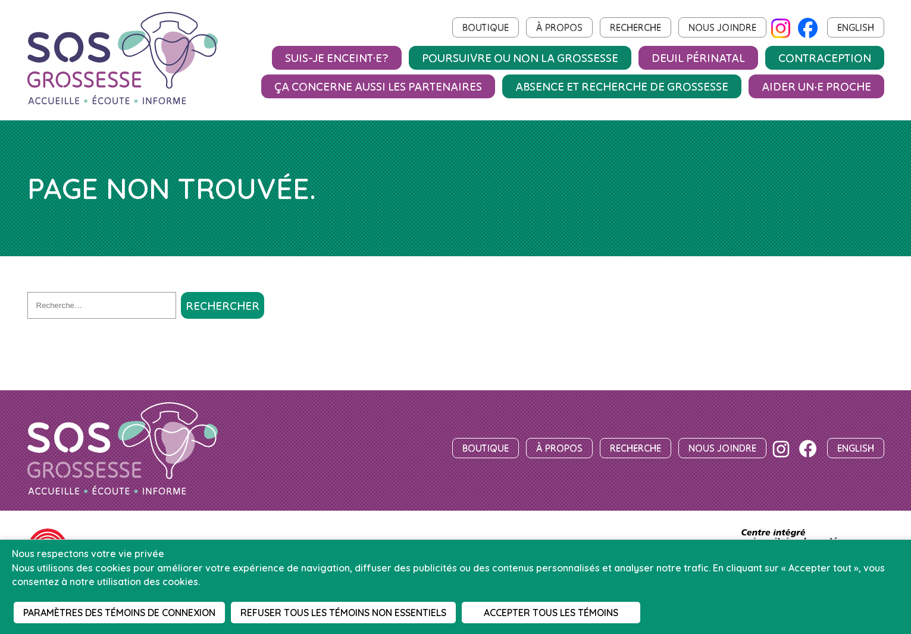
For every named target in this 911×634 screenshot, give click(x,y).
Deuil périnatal (698, 57)
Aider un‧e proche (816, 86)
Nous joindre (722, 27)
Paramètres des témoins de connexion (119, 613)
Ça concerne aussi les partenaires (378, 86)
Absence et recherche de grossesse (621, 86)
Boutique (485, 27)
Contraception (824, 57)
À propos (559, 27)
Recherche (635, 27)
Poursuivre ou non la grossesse (520, 57)
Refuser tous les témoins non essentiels (343, 613)
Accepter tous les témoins (551, 613)
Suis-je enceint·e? (337, 57)
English (855, 27)
